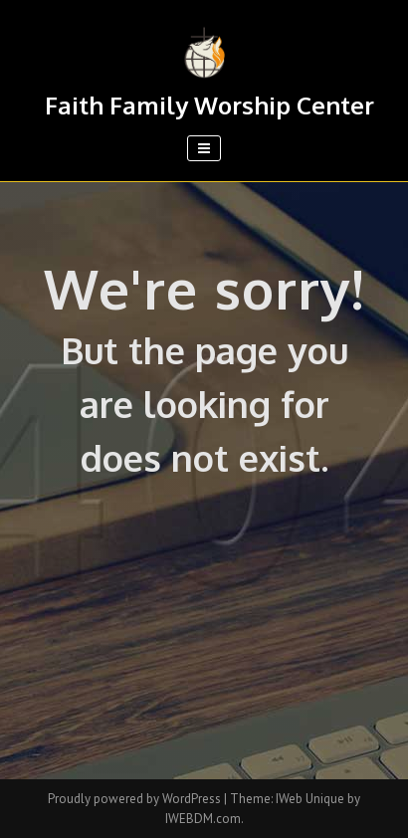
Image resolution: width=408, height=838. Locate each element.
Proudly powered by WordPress (136, 798)
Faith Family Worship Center (209, 105)
